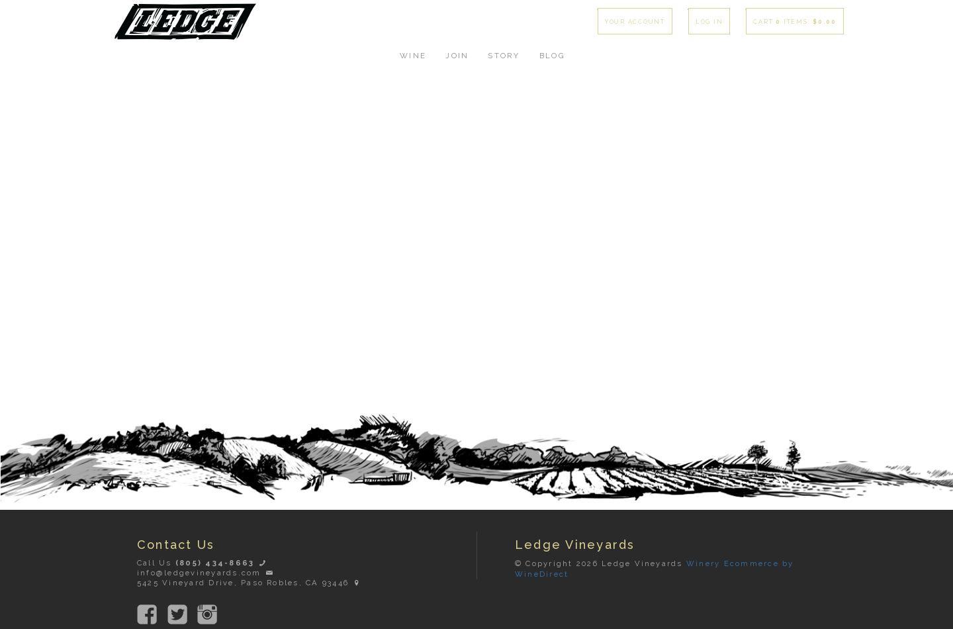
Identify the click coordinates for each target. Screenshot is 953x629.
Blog (552, 55)
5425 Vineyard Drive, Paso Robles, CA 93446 (250, 582)
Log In (709, 22)
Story (504, 55)
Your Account (635, 22)
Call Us (202, 562)
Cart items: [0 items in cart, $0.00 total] (795, 22)
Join (457, 55)
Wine (413, 55)
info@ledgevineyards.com (206, 572)
